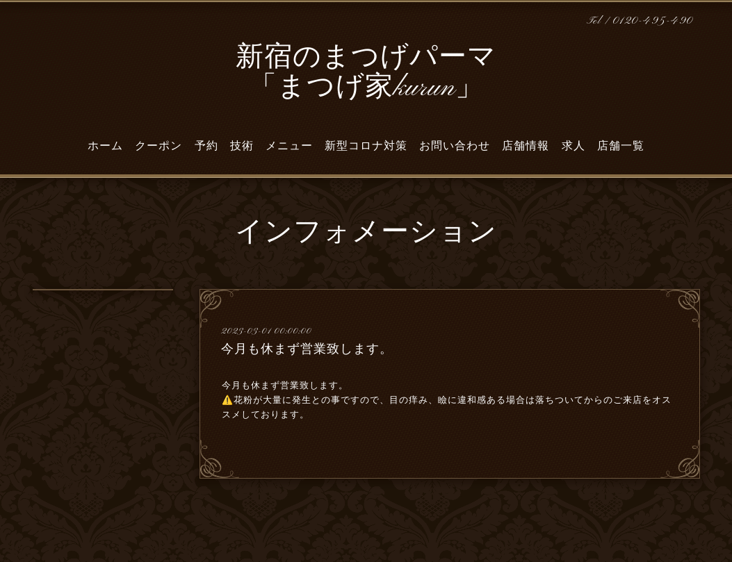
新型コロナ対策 (366, 146)
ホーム (105, 146)
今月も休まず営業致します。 (307, 348)
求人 (573, 146)
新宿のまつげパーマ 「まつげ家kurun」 (366, 73)
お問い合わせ (454, 146)
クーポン (158, 146)
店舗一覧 (620, 146)
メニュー (289, 146)
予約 (206, 146)
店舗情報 (525, 146)
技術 (242, 146)
